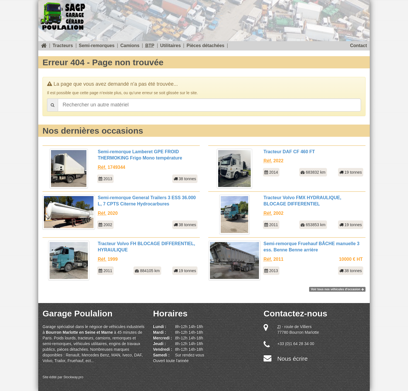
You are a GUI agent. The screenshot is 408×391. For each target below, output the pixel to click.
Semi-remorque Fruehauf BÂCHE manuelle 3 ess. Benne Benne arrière (312, 247)
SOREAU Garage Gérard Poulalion (63, 15)
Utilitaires (170, 45)
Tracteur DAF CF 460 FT (289, 151)
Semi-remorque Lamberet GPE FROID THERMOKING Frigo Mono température (140, 155)
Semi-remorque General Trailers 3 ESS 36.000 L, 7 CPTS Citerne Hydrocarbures (147, 201)
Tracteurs (62, 45)
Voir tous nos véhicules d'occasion (337, 289)
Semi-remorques (96, 45)
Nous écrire (292, 358)
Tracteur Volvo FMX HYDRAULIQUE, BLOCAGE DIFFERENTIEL (302, 201)
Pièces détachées (205, 45)
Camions (130, 45)
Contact (358, 45)
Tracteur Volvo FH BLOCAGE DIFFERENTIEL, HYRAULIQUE (146, 247)
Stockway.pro (73, 377)
